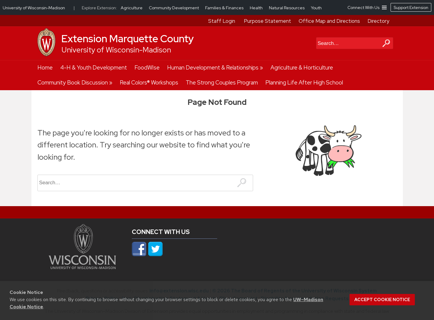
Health (257, 7)
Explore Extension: (99, 7)
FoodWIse (147, 67)
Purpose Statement (267, 21)
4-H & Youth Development (93, 67)
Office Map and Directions (329, 21)
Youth (316, 7)
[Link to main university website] (82, 267)
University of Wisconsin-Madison (116, 50)
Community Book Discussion (72, 82)
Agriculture (132, 7)
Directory (378, 21)
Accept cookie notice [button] (382, 300)
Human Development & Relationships (212, 67)
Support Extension (411, 7)
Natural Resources (287, 7)
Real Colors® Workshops (149, 82)
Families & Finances (224, 7)
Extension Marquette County (127, 38)
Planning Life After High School (304, 82)
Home (45, 67)
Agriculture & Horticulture (301, 67)
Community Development (174, 7)
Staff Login (221, 21)
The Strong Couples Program (222, 82)
